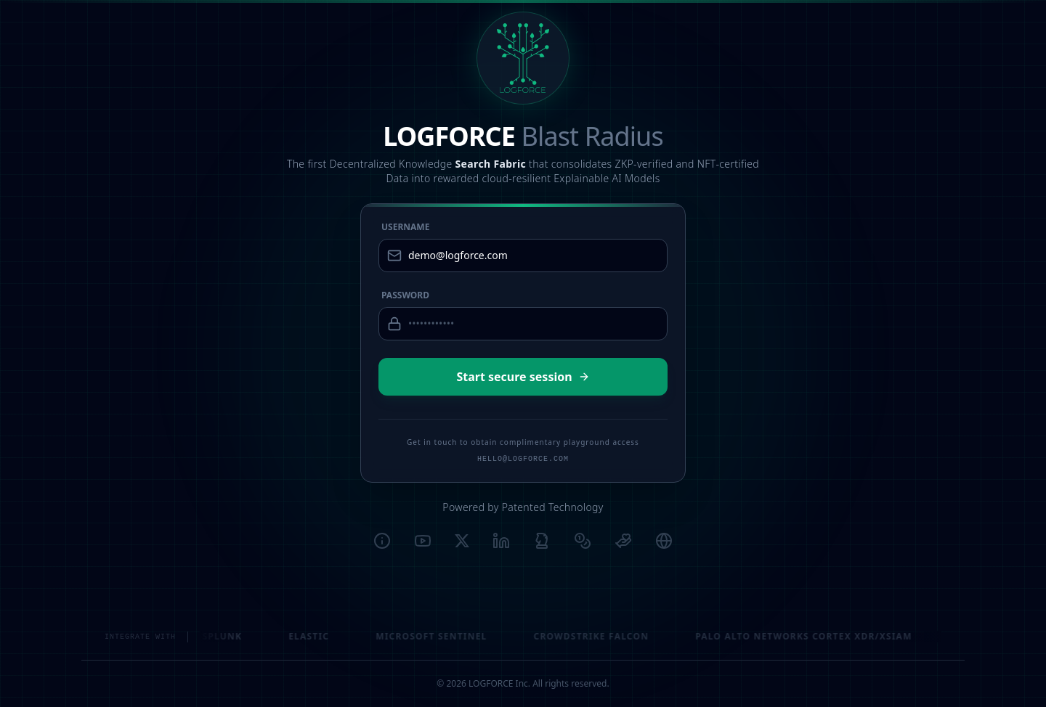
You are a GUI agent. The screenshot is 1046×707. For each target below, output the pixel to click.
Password (405, 295)
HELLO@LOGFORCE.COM (523, 459)
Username (405, 227)
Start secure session (522, 377)
